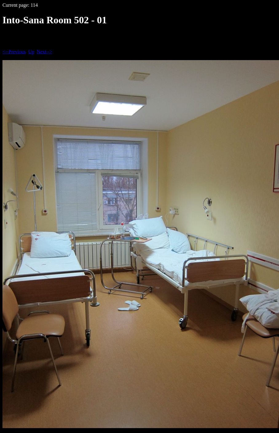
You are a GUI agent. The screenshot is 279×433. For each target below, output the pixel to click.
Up (31, 51)
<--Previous (14, 51)
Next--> (44, 51)
